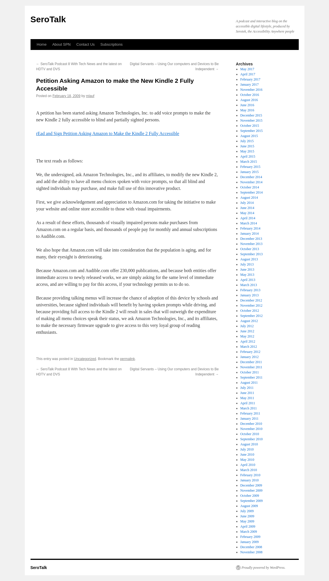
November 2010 (251, 429)
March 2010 (248, 470)
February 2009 (250, 537)
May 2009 (247, 521)
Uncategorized (85, 359)
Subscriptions (111, 44)
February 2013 (250, 290)
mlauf (90, 96)
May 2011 (247, 398)
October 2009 (249, 496)
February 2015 (250, 167)
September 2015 (251, 131)
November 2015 (251, 120)
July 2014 (247, 203)
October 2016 (249, 95)
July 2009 (247, 511)
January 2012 (249, 357)
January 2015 (249, 172)
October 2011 (249, 372)
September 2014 (251, 192)
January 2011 (249, 419)
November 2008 (251, 552)
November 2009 (251, 490)
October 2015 (249, 126)
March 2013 (248, 285)
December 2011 (251, 362)
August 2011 (249, 383)
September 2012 (251, 316)
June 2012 (247, 331)
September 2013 (251, 254)
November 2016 (251, 90)
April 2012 (247, 341)
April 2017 (247, 74)
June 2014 (247, 208)
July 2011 (247, 388)
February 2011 (250, 413)
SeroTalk (48, 19)
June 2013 (247, 270)
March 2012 (248, 347)
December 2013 (251, 239)
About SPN (61, 44)
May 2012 (247, 336)
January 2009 (249, 542)
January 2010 (249, 480)
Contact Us (85, 44)
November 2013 (251, 244)
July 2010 (247, 449)
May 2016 (247, 110)
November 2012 (251, 305)
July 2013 (247, 264)
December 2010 (251, 424)
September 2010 (251, 439)
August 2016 (249, 100)
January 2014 (249, 234)
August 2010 (249, 444)
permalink (127, 359)
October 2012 (249, 311)
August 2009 (249, 506)
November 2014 (251, 182)
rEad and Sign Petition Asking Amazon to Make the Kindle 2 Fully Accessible (107, 133)
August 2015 (249, 136)
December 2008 (251, 547)
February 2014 (250, 228)
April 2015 (247, 156)
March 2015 (248, 162)
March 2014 (248, 223)
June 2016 (247, 105)
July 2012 (247, 326)
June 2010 (247, 455)
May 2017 (247, 69)
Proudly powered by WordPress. (264, 568)
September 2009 (251, 501)
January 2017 (249, 85)
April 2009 (247, 526)
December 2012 (251, 300)
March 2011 (248, 408)
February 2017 (250, 79)
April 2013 (247, 280)
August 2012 (249, 321)
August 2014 (249, 198)
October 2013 (249, 249)
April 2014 (247, 218)
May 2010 (247, 460)
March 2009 (248, 532)
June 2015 (247, 146)
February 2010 (250, 475)
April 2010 (247, 465)
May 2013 (247, 275)
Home (42, 44)
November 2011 (251, 367)
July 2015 (247, 141)
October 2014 (249, 187)
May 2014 (247, 213)
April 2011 (247, 403)
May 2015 (247, 151)
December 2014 (251, 177)
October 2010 (249, 434)
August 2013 (249, 259)
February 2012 (250, 352)
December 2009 (251, 485)
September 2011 (251, 377)
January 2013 (249, 295)
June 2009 (247, 516)
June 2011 (247, 393)
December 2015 (251, 115)
